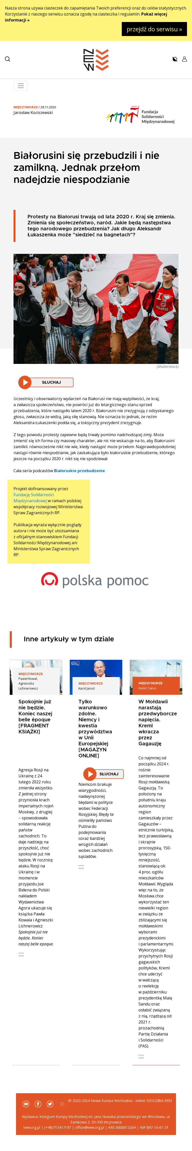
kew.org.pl (32, 1127)
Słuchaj (51, 382)
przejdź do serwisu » (154, 29)
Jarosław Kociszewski (33, 112)
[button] (7, 59)
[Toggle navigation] (21, 86)
